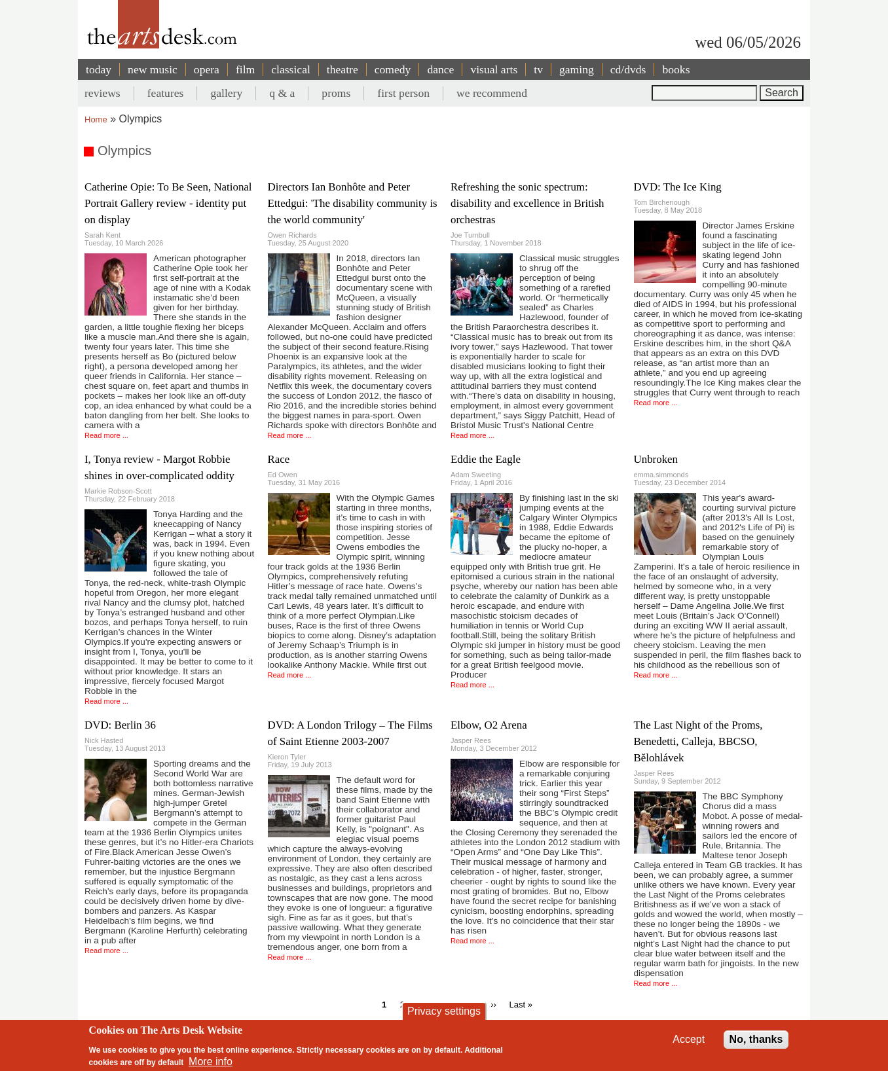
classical (290, 69)
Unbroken (656, 459)
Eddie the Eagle (486, 459)
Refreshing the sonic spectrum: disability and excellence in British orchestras (527, 203)
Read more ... (106, 435)
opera (206, 69)
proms (336, 93)
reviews (102, 93)
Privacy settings (444, 1011)
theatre (342, 69)
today (98, 69)
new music (152, 69)
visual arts (493, 69)
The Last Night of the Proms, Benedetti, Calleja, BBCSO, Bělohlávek (698, 741)
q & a (282, 93)
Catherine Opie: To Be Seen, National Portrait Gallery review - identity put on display (168, 203)
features (165, 93)
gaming (576, 69)
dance (440, 69)
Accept (689, 1039)
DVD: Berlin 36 (120, 725)
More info (210, 1061)
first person (403, 93)
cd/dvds (628, 69)
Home (95, 119)
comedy (393, 69)
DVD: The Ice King (678, 187)
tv (538, 69)
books (676, 69)
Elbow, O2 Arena (489, 725)
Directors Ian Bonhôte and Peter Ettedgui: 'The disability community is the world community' (352, 203)
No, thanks (756, 1039)
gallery (226, 93)
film (245, 69)
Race (279, 459)
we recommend (491, 93)
